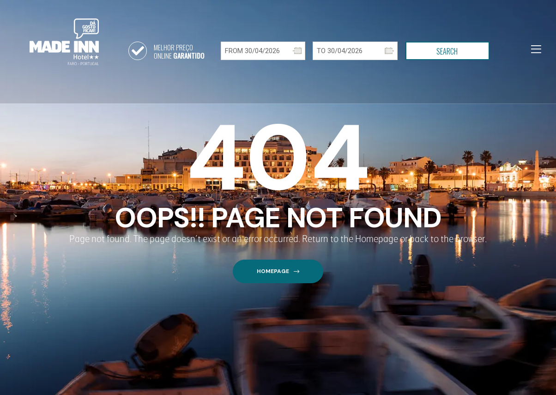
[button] (278, 271)
